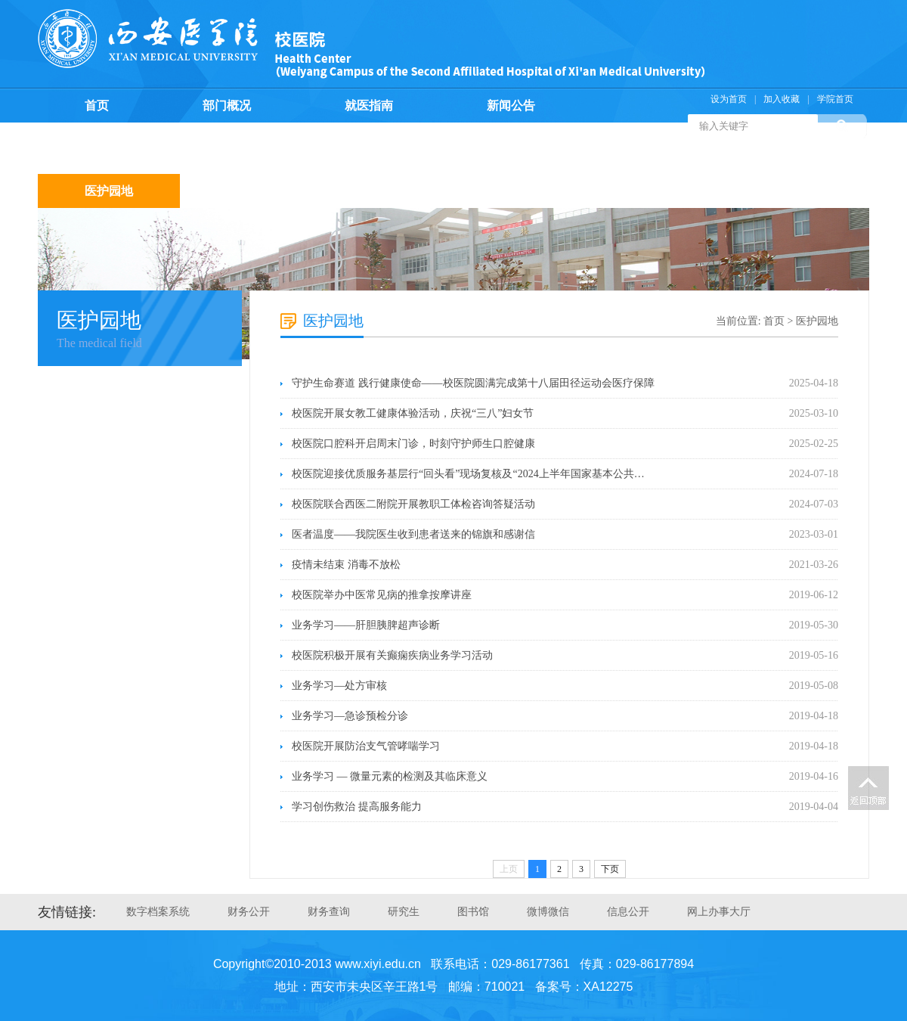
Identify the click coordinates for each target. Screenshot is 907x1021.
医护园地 (109, 191)
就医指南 (369, 105)
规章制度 (109, 139)
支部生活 (677, 157)
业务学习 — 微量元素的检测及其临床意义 (390, 776)
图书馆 (473, 911)
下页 (610, 869)
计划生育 (535, 139)
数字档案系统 (158, 911)
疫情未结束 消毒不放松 (346, 564)
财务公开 (249, 911)
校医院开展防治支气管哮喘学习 (366, 746)
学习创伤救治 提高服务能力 (357, 806)
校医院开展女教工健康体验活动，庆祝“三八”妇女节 (413, 413)
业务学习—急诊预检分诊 (350, 716)
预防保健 (251, 139)
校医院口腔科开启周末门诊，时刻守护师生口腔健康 (413, 443)
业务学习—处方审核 (339, 685)
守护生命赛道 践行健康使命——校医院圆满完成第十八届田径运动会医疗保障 (473, 383)
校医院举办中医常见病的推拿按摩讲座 (382, 594)
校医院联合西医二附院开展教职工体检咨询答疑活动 (413, 504)
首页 (97, 105)
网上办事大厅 (719, 911)
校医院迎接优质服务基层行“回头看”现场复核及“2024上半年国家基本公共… (468, 473)
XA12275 (608, 986)
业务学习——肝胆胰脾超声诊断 (366, 625)
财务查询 (329, 911)
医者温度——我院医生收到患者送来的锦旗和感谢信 (413, 534)
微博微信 (548, 911)
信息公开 (628, 911)
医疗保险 (393, 139)
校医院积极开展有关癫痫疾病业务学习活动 (392, 655)
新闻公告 (511, 105)
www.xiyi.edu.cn (378, 963)
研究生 (403, 911)
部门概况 (227, 105)
